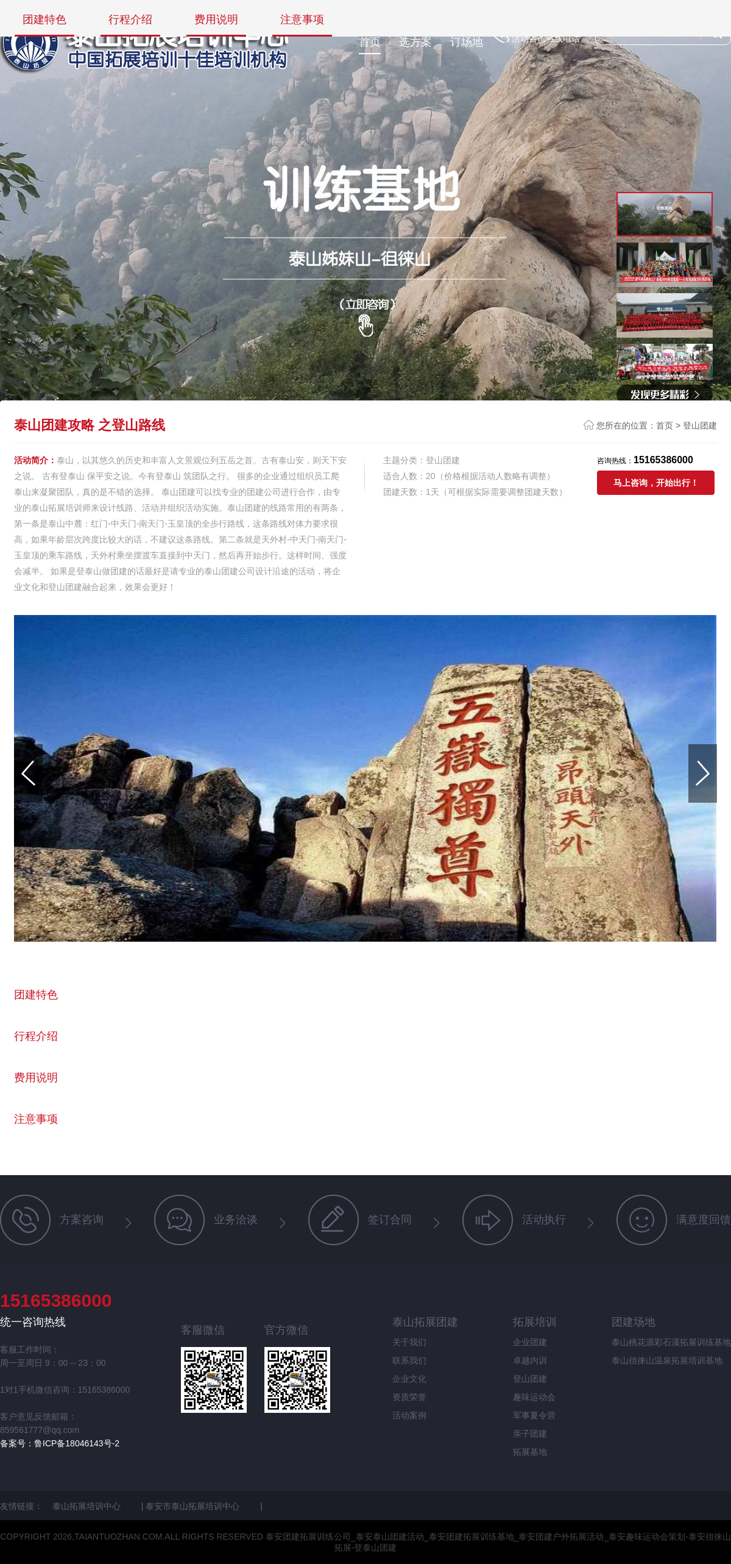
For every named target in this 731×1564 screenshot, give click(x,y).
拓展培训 (535, 1322)
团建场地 (633, 1322)
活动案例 (409, 1415)
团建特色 (44, 20)
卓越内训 (530, 1360)
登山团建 (700, 425)
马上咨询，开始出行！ (656, 483)
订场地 (466, 42)
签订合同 (360, 1220)
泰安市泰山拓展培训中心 (194, 1506)
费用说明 (216, 20)
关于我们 (409, 1342)
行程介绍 (130, 20)
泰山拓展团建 (425, 1322)
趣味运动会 (534, 1397)
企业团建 (530, 1342)
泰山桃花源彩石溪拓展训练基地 (671, 1342)
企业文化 (409, 1379)
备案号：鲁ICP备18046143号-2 (59, 1443)
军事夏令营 (534, 1415)
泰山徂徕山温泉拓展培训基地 (667, 1360)
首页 (370, 42)
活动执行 (514, 1220)
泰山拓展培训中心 (87, 1506)
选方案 (415, 42)
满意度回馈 (673, 1220)
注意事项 (302, 20)
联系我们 (409, 1360)
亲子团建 (530, 1433)
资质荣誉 (409, 1397)
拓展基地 (530, 1452)
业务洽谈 (206, 1220)
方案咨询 (52, 1220)
